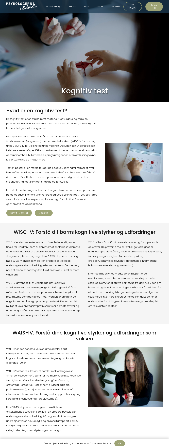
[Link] (22, 6)
